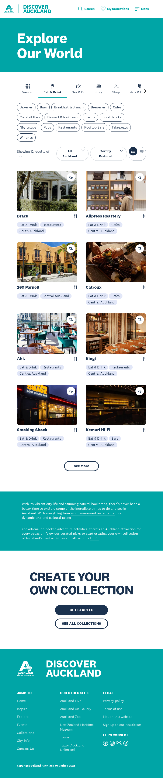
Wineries (26, 137)
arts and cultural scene (53, 517)
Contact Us (25, 748)
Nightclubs (28, 127)
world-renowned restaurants (92, 513)
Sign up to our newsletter (122, 725)
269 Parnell (28, 287)
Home (21, 701)
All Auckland (73, 153)
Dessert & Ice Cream (62, 117)
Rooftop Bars (94, 127)
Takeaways (120, 127)
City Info (23, 740)
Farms (90, 117)
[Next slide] (145, 91)
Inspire (22, 709)
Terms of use (112, 709)
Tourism (66, 737)
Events (22, 725)
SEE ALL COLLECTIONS (81, 623)
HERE (94, 538)
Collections (25, 733)
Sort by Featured (111, 153)
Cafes (117, 107)
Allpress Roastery (103, 216)
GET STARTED (82, 610)
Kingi (91, 358)
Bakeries (26, 107)
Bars (43, 107)
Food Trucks (112, 117)
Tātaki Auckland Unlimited (72, 747)
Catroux (93, 287)
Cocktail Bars (30, 117)
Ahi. (21, 358)
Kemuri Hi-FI (98, 429)
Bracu (22, 216)
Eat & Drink (28, 225)
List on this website (117, 716)
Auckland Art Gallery (75, 709)
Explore (22, 716)
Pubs (47, 127)
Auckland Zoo (70, 716)
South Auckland (32, 231)
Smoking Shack (32, 429)
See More (81, 466)
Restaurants (67, 127)
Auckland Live (70, 701)
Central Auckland (101, 231)
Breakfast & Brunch (69, 107)
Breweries (98, 107)
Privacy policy (113, 701)
